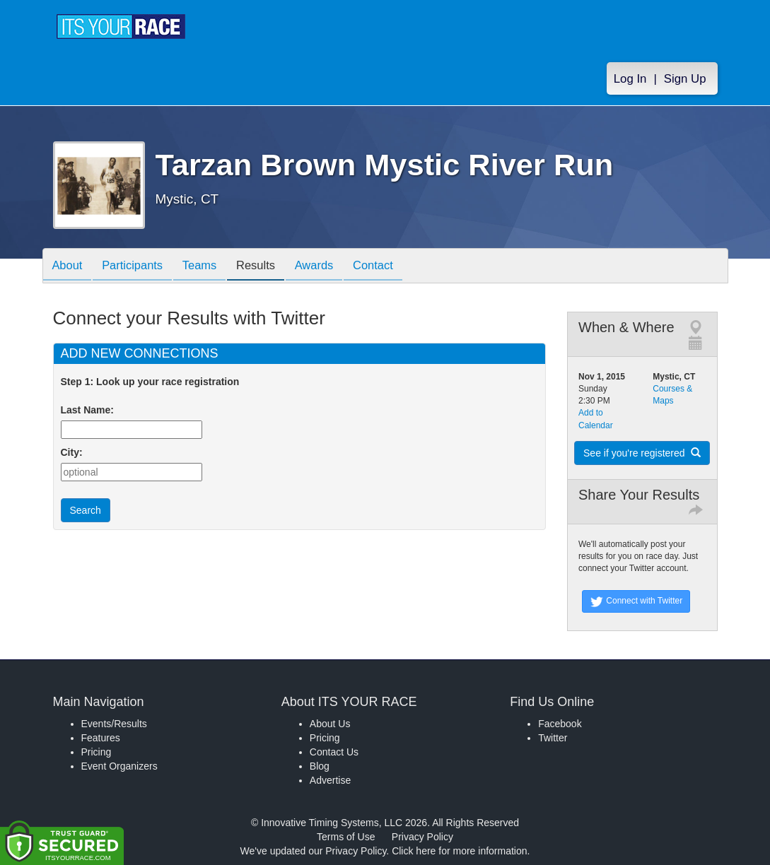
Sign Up (685, 79)
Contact (393, 266)
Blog (319, 766)
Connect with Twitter (636, 601)
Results (268, 266)
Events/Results (114, 723)
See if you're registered (642, 453)
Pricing (96, 752)
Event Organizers (119, 766)
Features (100, 737)
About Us (330, 723)
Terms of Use (346, 836)
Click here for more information (459, 851)
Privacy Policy (422, 836)
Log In (630, 79)
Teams (209, 266)
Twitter (552, 737)
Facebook (559, 723)
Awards (331, 266)
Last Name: (90, 410)
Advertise (330, 780)
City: (72, 452)
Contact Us (334, 752)
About (69, 266)
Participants (138, 266)
